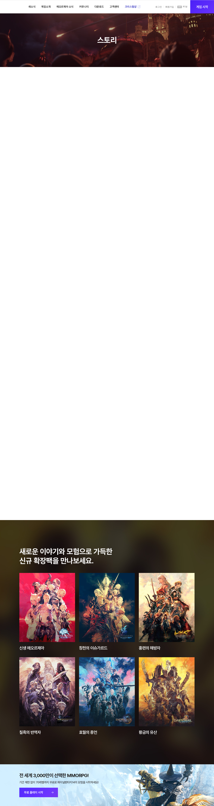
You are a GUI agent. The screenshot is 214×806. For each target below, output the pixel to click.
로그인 (158, 7)
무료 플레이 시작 (33, 792)
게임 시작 (202, 7)
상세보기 (47, 607)
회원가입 (169, 7)
